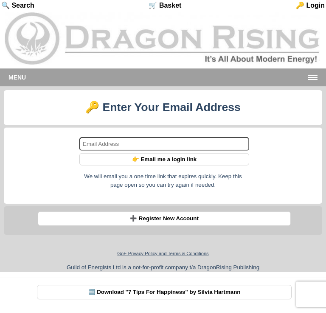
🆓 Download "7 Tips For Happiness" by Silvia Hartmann (164, 292)
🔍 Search (17, 5)
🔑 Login (310, 5)
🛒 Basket (165, 5)
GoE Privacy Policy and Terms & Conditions (162, 253)
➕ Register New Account (164, 218)
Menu (17, 77)
